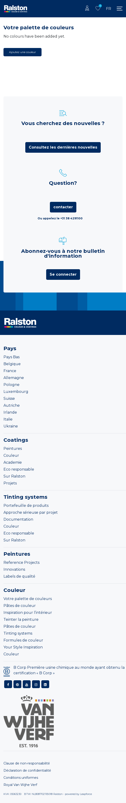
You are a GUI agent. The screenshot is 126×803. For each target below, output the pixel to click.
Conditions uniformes (20, 778)
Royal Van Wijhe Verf (20, 785)
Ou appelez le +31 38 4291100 (60, 218)
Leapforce (86, 794)
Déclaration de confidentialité (27, 770)
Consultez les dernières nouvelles (63, 147)
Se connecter (63, 274)
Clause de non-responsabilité (26, 763)
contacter (63, 207)
